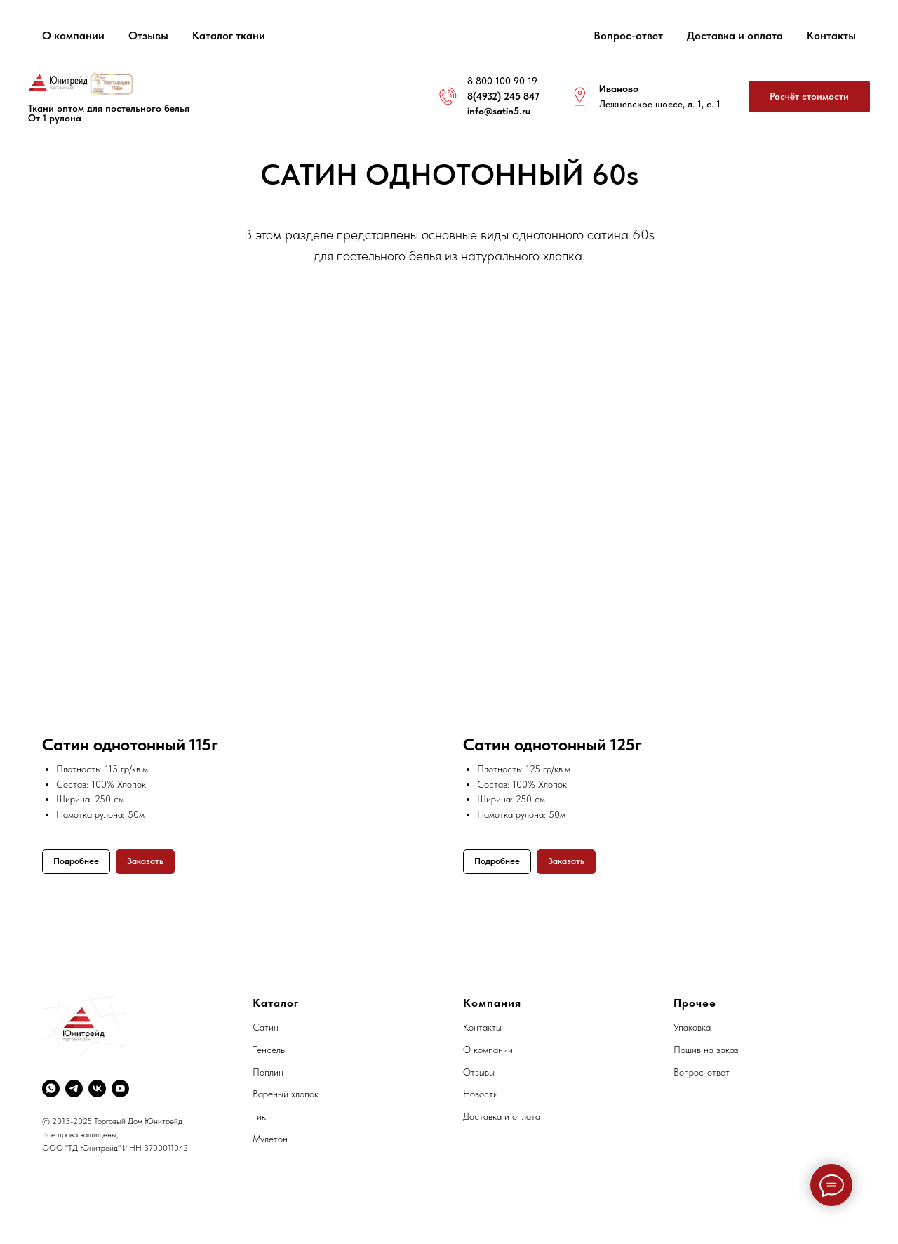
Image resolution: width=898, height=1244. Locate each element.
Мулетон (270, 1138)
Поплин (268, 1072)
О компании (73, 35)
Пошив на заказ (706, 1049)
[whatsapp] (51, 1088)
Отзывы (148, 35)
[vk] (97, 1088)
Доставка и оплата (735, 35)
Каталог (276, 1003)
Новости (480, 1093)
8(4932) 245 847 (503, 96)
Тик (259, 1116)
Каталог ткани (228, 35)
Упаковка (692, 1027)
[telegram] (74, 1088)
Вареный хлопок (286, 1093)
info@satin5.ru (498, 111)
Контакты (831, 35)
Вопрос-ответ (628, 35)
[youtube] (120, 1088)
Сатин (266, 1027)
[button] (809, 96)
